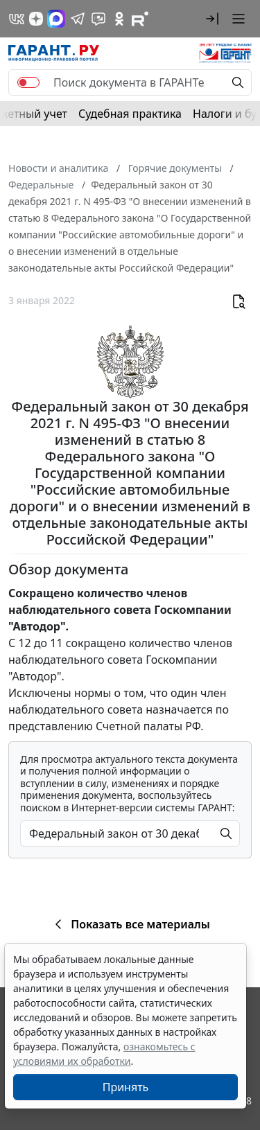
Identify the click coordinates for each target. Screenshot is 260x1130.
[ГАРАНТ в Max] (56, 19)
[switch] (28, 82)
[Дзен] (36, 19)
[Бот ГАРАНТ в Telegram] (98, 18)
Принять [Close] (126, 1087)
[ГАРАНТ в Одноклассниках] (119, 18)
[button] (212, 19)
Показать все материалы (130, 924)
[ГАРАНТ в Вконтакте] (16, 18)
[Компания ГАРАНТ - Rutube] (140, 18)
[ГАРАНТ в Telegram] (77, 18)
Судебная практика (130, 113)
